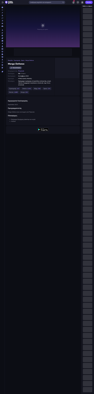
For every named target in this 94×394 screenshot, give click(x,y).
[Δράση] (2, 43)
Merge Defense (29, 60)
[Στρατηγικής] (2, 65)
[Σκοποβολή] (2, 62)
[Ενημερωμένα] (2, 18)
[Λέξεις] (2, 49)
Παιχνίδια (10, 60)
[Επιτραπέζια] (2, 46)
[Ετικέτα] (2, 71)
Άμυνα (22, 60)
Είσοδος (88, 2)
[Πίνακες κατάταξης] (2, 26)
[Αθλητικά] (2, 38)
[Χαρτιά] (2, 67)
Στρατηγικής (17, 60)
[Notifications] (73, 2)
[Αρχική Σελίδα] (2, 7)
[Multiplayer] (2, 23)
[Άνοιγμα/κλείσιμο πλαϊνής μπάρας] (2, 2)
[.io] (2, 35)
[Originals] (2, 20)
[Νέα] (2, 12)
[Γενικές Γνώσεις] (2, 40)
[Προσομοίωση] (2, 59)
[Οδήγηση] (2, 51)
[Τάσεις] (2, 15)
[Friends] (82, 2)
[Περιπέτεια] (2, 57)
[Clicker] (2, 32)
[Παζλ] (2, 54)
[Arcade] (2, 30)
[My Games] (77, 2)
